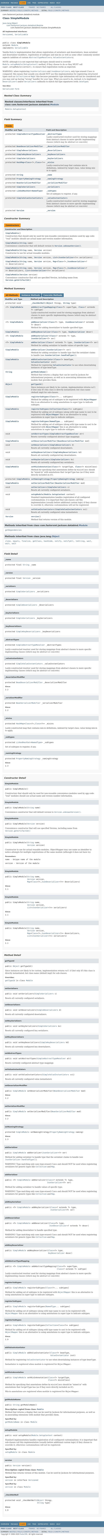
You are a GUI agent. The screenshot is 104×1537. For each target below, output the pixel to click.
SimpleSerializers (25, 158)
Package (14, 3)
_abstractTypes (54, 134)
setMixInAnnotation (41, 467)
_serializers (53, 187)
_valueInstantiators (57, 198)
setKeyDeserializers (41, 452)
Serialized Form (11, 89)
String (19, 175)
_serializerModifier (57, 183)
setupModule (37, 494)
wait (89, 541)
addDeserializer (39, 322)
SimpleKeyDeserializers (28, 154)
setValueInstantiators (42, 509)
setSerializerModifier (42, 483)
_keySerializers (55, 158)
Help (58, 3)
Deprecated (43, 3)
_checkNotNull (38, 303)
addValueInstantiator (42, 359)
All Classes (56, 7)
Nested (12, 10)
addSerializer (38, 342)
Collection (55, 409)
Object (49, 303)
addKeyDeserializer (41, 332)
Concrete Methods (52, 295)
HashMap (20, 162)
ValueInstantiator (40, 362)
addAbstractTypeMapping (43, 307)
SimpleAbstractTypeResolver (30, 134)
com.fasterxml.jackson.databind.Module (25, 25)
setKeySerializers (40, 459)
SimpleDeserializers (26, 150)
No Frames (41, 7)
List (55, 257)
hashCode (48, 541)
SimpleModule (12, 233)
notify (58, 541)
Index (52, 3)
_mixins (50, 162)
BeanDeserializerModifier (29, 146)
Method (34, 10)
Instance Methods (30, 295)
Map (54, 261)
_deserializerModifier (58, 146)
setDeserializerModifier (43, 441)
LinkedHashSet (23, 191)
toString (80, 541)
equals (16, 541)
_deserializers (54, 150)
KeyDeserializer (77, 332)
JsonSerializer (66, 257)
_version (51, 210)
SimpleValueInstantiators (29, 198)
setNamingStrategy (40, 479)
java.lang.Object (10, 23)
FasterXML (24, 1534)
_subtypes (52, 191)
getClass (37, 541)
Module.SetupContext (15, 109)
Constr (26, 10)
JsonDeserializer (76, 261)
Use (29, 3)
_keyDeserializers (56, 154)
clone (8, 541)
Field (19, 10)
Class (28, 162)
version (35, 516)
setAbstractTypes (40, 434)
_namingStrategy (55, 179)
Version (20, 210)
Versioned (8, 34)
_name (49, 175)
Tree (34, 3)
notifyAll (69, 541)
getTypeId (36, 384)
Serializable (21, 34)
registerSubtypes (40, 397)
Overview (5, 3)
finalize (26, 541)
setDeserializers (40, 445)
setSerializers (38, 487)
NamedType (37, 191)
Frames (32, 7)
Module (14, 45)
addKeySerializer (40, 336)
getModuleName (38, 372)
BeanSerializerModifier (28, 183)
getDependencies (13, 530)
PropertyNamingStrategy (28, 179)
